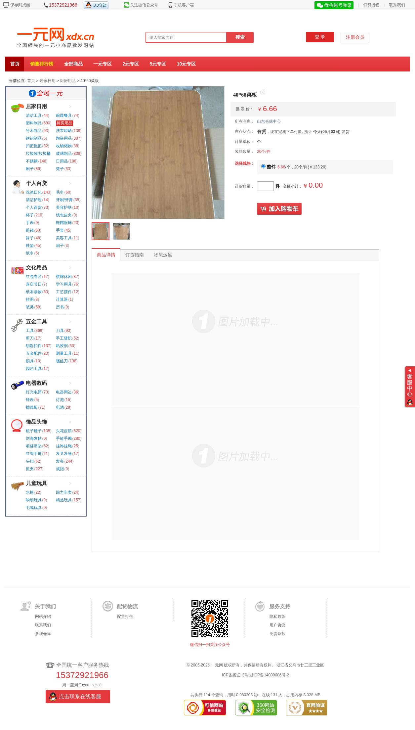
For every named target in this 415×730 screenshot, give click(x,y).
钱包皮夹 (64, 215)
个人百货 (36, 183)
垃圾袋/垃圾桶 (38, 153)
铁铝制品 (34, 138)
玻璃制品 (64, 153)
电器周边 (64, 392)
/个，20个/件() (293, 167)
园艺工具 (34, 368)
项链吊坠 (34, 446)
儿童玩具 (36, 483)
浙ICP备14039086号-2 (269, 675)
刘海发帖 (34, 438)
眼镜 (30, 230)
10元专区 (186, 64)
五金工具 (36, 321)
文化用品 (36, 267)
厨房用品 (68, 80)
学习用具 (64, 284)
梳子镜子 (34, 431)
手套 (60, 230)
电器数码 (36, 383)
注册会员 (355, 37)
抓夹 (30, 469)
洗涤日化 (34, 192)
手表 (30, 222)
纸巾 (30, 253)
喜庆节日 (34, 284)
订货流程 (371, 5)
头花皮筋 (64, 431)
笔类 (30, 307)
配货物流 (127, 606)
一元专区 (102, 64)
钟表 (30, 399)
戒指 (60, 469)
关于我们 (45, 606)
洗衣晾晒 (64, 130)
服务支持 (279, 606)
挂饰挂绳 (64, 446)
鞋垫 (30, 245)
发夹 (60, 461)
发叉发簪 (64, 453)
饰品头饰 (36, 422)
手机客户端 (184, 5)
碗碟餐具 (64, 115)
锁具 (30, 361)
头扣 (30, 461)
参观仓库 (43, 633)
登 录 (320, 36)
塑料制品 (34, 123)
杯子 (30, 215)
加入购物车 (279, 209)
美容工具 (64, 238)
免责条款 (277, 633)
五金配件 (34, 353)
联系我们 (397, 5)
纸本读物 (34, 292)
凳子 (60, 168)
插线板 (32, 407)
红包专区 (34, 276)
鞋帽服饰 (64, 222)
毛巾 (60, 192)
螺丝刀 (62, 361)
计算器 (62, 299)
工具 (30, 330)
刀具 (60, 330)
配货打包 (125, 616)
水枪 (30, 492)
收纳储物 (64, 146)
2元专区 (130, 64)
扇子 (60, 245)
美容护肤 (64, 207)
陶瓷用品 (64, 138)
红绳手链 (34, 453)
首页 (15, 64)
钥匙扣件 (34, 345)
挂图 (30, 299)
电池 (60, 407)
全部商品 (73, 64)
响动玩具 (34, 500)
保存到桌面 (20, 5)
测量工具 (64, 353)
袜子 (30, 238)
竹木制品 (34, 130)
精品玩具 (64, 500)
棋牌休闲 (64, 276)
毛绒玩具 (34, 507)
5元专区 (158, 64)
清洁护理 (34, 200)
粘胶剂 (62, 345)
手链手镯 (64, 438)
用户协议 (277, 625)
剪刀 (30, 338)
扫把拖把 (34, 146)
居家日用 (48, 80)
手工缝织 (64, 338)
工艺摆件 (64, 292)
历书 (60, 307)
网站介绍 (43, 616)
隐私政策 (277, 616)
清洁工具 (34, 115)
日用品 (62, 161)
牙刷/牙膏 (64, 200)
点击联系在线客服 (80, 696)
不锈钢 (32, 161)
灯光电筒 (34, 392)
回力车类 (64, 492)
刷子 (30, 168)
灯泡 (60, 399)
